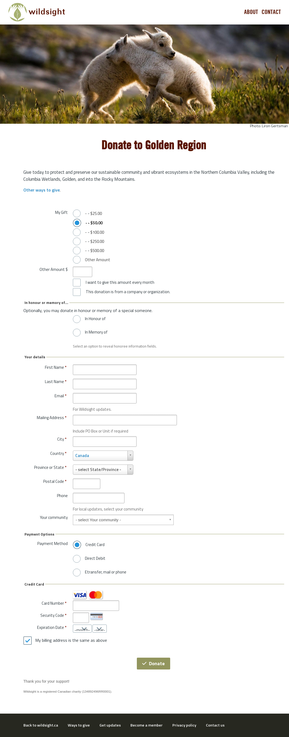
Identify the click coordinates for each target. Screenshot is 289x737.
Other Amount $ (54, 269)
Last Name (55, 381)
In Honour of (95, 319)
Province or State (50, 467)
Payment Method (52, 543)
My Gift (61, 212)
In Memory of (96, 332)
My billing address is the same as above (71, 640)
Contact (271, 12)
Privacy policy (184, 725)
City (61, 439)
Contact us (215, 725)
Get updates (110, 725)
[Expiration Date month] (82, 629)
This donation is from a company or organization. (128, 292)
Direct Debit (95, 558)
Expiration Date (50, 627)
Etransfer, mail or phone (105, 572)
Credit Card (95, 545)
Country (58, 453)
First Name (55, 367)
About (251, 12)
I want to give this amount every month (120, 282)
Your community (54, 517)
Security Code (52, 615)
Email (60, 396)
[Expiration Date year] (99, 629)
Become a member (146, 725)
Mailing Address (51, 417)
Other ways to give (41, 190)
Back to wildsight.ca (40, 725)
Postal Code (54, 481)
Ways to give (79, 725)
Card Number (53, 603)
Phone (62, 495)
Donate (153, 663)
